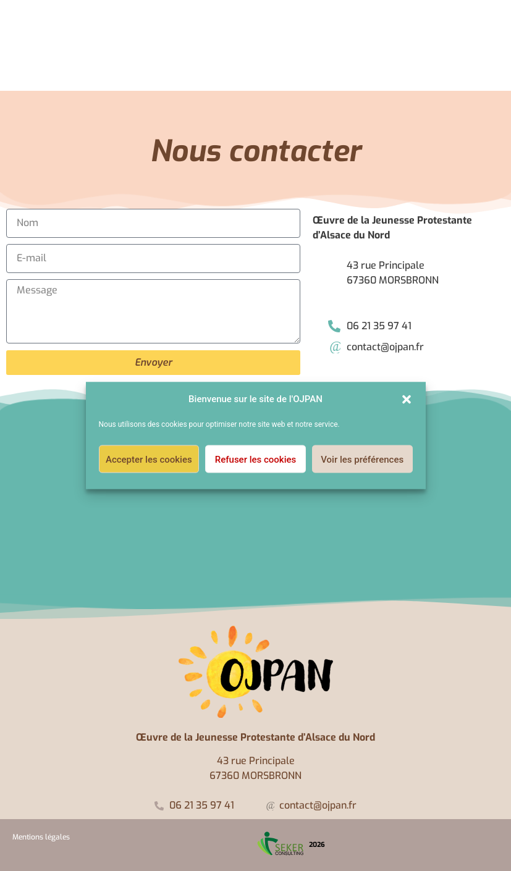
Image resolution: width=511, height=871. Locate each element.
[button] (406, 399)
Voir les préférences (362, 459)
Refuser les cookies (255, 459)
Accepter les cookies (149, 459)
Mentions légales (41, 837)
